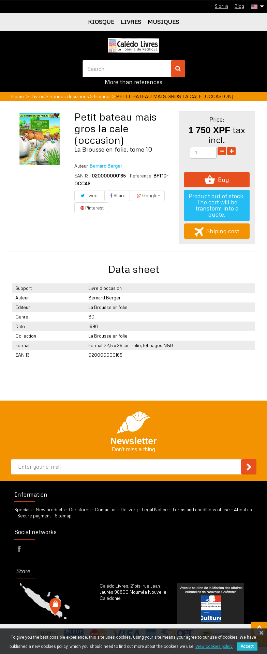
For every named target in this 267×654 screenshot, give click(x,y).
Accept (247, 646)
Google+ (147, 195)
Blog (239, 6)
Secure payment (34, 515)
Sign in (221, 6)
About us (243, 509)
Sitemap (63, 515)
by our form (129, 615)
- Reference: (139, 175)
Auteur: (81, 166)
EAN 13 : (82, 175)
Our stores (80, 509)
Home (17, 96)
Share (117, 195)
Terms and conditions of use (201, 509)
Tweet (89, 195)
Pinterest (91, 208)
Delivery (129, 509)
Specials (23, 509)
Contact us (106, 509)
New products (50, 509)
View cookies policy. (214, 646)
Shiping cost (216, 231)
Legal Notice (155, 509)
